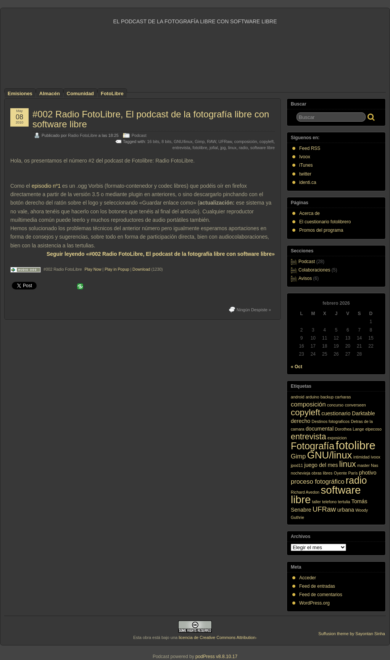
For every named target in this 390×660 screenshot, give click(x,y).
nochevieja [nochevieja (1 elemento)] (300, 473)
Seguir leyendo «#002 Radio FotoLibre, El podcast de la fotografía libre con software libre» (161, 254)
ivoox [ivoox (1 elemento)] (375, 457)
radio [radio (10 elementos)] (356, 480)
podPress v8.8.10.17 (216, 656)
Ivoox (304, 156)
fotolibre (199, 147)
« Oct (296, 366)
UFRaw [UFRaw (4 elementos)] (324, 509)
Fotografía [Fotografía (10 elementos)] (312, 446)
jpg (223, 147)
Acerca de (309, 213)
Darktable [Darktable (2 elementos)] (363, 413)
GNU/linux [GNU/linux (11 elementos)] (329, 455)
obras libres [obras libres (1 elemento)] (321, 473)
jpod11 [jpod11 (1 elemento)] (297, 465)
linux (232, 147)
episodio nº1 (46, 186)
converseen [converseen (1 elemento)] (355, 405)
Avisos (305, 278)
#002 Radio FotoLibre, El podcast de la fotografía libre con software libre (150, 119)
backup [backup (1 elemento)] (327, 397)
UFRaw (225, 141)
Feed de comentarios (320, 594)
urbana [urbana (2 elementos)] (345, 510)
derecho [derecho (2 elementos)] (300, 421)
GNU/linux (183, 141)
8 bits (166, 141)
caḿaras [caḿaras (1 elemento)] (343, 397)
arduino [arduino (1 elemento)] (312, 397)
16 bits (153, 141)
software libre (262, 147)
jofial (214, 147)
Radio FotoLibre (82, 135)
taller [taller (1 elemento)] (316, 501)
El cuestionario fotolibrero (325, 221)
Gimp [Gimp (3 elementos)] (298, 456)
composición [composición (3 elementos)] (308, 404)
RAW (211, 141)
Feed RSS (309, 148)
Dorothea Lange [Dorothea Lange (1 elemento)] (349, 429)
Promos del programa (321, 230)
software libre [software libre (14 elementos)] (326, 495)
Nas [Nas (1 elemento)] (374, 465)
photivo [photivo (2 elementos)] (368, 473)
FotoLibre (112, 93)
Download (141, 269)
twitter (305, 174)
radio (243, 147)
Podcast (139, 135)
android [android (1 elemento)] (298, 397)
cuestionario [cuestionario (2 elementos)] (335, 413)
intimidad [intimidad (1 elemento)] (361, 457)
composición (245, 141)
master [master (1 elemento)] (363, 465)
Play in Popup (117, 269)
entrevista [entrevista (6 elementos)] (308, 436)
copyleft (266, 141)
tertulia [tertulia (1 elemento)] (344, 501)
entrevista (181, 147)
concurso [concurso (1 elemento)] (335, 405)
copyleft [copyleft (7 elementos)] (305, 412)
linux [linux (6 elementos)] (347, 464)
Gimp (200, 141)
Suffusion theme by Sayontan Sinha (351, 633)
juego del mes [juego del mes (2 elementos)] (321, 465)
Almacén (49, 93)
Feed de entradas (317, 586)
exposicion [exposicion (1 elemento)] (336, 438)
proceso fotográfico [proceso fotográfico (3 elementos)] (317, 481)
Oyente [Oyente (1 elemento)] (340, 473)
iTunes (306, 165)
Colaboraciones (314, 270)
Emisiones (20, 93)
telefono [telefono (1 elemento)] (329, 501)
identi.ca (307, 182)
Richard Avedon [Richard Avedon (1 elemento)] (305, 492)
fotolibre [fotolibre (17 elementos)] (355, 445)
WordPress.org (314, 603)
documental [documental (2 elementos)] (320, 429)
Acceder (307, 577)
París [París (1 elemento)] (353, 473)
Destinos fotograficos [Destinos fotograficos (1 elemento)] (331, 421)
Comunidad (80, 93)
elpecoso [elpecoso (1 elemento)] (373, 429)
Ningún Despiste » (254, 309)
